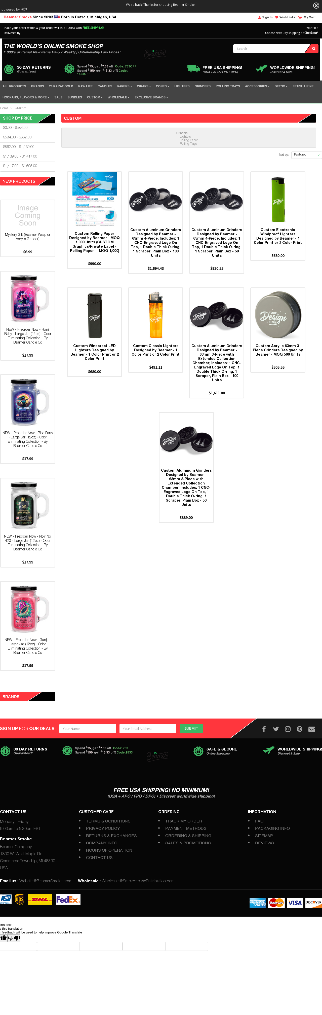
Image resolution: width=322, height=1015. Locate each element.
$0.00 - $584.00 (15, 128)
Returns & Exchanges (111, 835)
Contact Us (99, 857)
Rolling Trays (188, 143)
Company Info (101, 843)
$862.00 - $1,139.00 (18, 147)
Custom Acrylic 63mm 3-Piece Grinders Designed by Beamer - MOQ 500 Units (278, 351)
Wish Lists (285, 17)
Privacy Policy (103, 828)
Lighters (185, 136)
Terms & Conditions (108, 821)
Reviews (264, 843)
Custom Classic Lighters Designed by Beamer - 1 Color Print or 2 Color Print (156, 351)
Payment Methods (186, 828)
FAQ (259, 821)
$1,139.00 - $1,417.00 (20, 157)
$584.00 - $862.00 (17, 137)
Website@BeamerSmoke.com (45, 882)
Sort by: (284, 155)
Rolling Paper (189, 140)
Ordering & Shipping (188, 835)
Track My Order (183, 821)
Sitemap (264, 835)
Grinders (181, 133)
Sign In (265, 17)
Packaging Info (272, 828)
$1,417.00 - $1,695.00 (20, 166)
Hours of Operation (109, 850)
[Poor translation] (13, 938)
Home (4, 108)
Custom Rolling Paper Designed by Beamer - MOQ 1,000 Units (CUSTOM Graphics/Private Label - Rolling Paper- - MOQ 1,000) (94, 242)
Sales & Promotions (188, 843)
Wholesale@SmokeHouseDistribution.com (138, 882)
